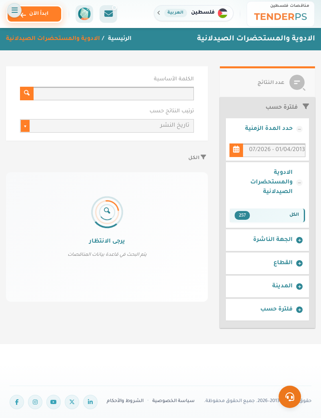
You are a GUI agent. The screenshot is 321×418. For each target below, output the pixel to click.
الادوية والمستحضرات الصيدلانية (271, 182)
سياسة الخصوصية (173, 401)
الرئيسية (119, 39)
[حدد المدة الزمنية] (236, 150)
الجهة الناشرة (273, 240)
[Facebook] (17, 402)
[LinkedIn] (90, 402)
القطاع (283, 263)
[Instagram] (35, 402)
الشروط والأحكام (125, 401)
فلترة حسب (276, 310)
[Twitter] (72, 402)
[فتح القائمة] (14, 10)
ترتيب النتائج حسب (172, 111)
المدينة (282, 286)
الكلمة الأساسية (174, 79)
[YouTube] (53, 402)
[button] (193, 13)
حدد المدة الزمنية (269, 129)
